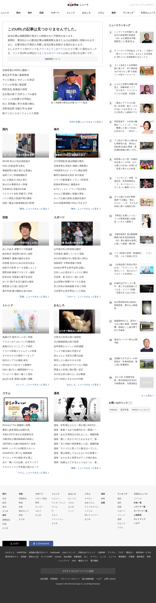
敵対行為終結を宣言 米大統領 (69, 175)
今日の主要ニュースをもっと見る (86, 122)
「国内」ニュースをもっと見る (33, 208)
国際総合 (6, 520)
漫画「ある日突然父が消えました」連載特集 (76, 434)
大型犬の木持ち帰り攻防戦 (67, 337)
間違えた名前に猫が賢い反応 (68, 369)
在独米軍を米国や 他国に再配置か (71, 165)
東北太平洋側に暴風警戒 (15, 75)
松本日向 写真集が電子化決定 (17, 277)
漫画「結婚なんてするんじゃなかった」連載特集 (77, 462)
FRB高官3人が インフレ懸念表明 (70, 170)
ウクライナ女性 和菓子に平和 (17, 193)
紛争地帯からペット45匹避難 (68, 346)
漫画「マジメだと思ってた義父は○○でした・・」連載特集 (77, 448)
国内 (18, 13)
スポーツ (55, 13)
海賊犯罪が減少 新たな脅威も (17, 170)
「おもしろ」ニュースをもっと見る (82, 384)
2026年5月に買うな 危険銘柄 (17, 453)
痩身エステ (83, 561)
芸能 (41, 13)
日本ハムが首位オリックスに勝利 (71, 272)
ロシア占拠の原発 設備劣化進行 (70, 198)
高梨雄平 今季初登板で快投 (68, 263)
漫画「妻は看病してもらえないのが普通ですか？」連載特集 (77, 453)
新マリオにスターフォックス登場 (20, 113)
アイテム (111, 552)
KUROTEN (21, 552)
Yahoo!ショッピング (141, 410)
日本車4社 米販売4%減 (14, 189)
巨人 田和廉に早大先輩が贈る (18, 103)
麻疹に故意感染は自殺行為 (15, 429)
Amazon (113, 410)
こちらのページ (50, 53)
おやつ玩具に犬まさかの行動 (68, 379)
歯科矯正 (140, 557)
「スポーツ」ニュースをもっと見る (82, 296)
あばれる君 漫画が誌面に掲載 (17, 379)
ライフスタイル (91, 507)
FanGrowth (55, 552)
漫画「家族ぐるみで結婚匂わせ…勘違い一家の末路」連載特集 (77, 429)
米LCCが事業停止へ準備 (14, 184)
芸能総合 (23, 498)
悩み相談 (67, 557)
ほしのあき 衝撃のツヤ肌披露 (17, 249)
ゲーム (55, 507)
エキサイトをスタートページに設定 (78, 571)
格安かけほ (33, 557)
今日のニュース (148, 13)
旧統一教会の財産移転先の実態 (18, 203)
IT (52, 511)
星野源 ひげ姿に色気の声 (15, 286)
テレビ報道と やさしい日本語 (18, 80)
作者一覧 (138, 503)
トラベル (88, 511)
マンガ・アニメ (58, 503)
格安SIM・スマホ (143, 552)
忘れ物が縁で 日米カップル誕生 (19, 94)
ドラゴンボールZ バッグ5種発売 (18, 341)
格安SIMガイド (11, 557)
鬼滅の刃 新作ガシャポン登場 (17, 337)
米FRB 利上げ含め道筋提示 (16, 161)
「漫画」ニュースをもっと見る (84, 468)
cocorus (58, 557)
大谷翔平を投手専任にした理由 (69, 291)
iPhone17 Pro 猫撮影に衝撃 (16, 425)
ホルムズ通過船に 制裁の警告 (69, 193)
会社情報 (44, 579)
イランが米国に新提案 (14, 84)
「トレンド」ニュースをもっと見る (31, 384)
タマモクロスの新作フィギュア (18, 355)
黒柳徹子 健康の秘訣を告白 (16, 258)
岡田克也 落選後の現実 (14, 89)
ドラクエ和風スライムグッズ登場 (19, 351)
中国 (4, 524)
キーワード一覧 (140, 511)
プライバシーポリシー (70, 579)
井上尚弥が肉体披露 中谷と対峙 (70, 286)
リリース (138, 498)
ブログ (121, 552)
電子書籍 (94, 561)
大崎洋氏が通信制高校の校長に (18, 439)
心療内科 (101, 552)
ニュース (5, 13)
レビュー (55, 498)
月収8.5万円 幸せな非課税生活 (17, 434)
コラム (101, 13)
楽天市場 (124, 410)
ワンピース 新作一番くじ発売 (17, 374)
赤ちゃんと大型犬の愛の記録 (68, 355)
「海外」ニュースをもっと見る (84, 208)
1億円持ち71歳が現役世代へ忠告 (19, 443)
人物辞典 (138, 515)
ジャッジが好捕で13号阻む (17, 99)
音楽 (21, 507)
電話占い (130, 552)
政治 (4, 507)
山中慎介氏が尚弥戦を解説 (67, 249)
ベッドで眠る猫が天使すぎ (67, 351)
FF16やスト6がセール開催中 (17, 365)
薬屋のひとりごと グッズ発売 (17, 346)
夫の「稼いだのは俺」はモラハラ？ (20, 462)
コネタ (71, 503)
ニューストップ (136, 5)
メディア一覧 (139, 507)
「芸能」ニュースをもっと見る (33, 296)
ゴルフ (38, 511)
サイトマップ (139, 519)
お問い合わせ (110, 579)
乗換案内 (122, 557)
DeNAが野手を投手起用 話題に (69, 267)
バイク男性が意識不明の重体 (17, 198)
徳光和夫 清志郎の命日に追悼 (17, 253)
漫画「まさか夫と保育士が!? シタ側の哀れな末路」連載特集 (77, 457)
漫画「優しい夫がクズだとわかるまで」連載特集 (77, 439)
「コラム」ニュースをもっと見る (32, 472)
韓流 (21, 515)
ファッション (57, 519)
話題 (103, 503)
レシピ (103, 557)
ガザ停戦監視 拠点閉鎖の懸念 (69, 161)
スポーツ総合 (41, 498)
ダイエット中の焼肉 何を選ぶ (17, 457)
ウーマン (94, 557)
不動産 (131, 557)
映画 (21, 503)
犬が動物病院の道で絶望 (66, 341)
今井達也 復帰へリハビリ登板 (69, 253)
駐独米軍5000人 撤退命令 (67, 184)
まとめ (5, 511)
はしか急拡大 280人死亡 (14, 179)
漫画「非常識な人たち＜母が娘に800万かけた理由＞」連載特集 (77, 425)
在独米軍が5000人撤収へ (15, 70)
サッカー (39, 507)
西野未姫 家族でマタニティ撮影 (18, 272)
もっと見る (147, 395)
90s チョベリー (91, 515)
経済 (4, 503)
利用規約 (54, 579)
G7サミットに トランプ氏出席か (70, 189)
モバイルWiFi (46, 557)
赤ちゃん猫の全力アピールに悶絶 (71, 365)
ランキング (128, 13)
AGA (74, 561)
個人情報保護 (88, 579)
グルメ (55, 515)
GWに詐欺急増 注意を (13, 165)
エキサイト (150, 5)
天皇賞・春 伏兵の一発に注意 (69, 277)
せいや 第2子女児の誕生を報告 (18, 281)
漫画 (113, 13)
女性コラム (89, 503)
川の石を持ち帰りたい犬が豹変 (69, 374)
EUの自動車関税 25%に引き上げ (70, 203)
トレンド (70, 13)
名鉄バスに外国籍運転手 (14, 175)
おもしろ (86, 13)
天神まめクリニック (86, 552)
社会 (4, 498)
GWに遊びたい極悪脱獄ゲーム (17, 369)
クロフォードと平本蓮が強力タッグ (20, 467)
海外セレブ (24, 511)
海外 (30, 13)
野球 (37, 503)
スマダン (88, 498)
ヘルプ (137, 523)
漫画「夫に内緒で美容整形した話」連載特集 (76, 443)
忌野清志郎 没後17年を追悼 (17, 108)
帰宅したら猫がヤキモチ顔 (67, 360)
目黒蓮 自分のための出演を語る (18, 263)
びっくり (72, 498)
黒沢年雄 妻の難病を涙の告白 (17, 291)
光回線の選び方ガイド (38, 552)
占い (86, 557)
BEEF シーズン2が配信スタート (18, 448)
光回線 (23, 557)
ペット (71, 511)
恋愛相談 (77, 557)
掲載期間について (53, 59)
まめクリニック (69, 552)
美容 (149, 557)
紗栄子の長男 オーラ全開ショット (19, 267)
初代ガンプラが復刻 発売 (15, 360)
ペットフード (63, 561)
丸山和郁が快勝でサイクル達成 (69, 281)
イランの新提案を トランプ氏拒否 (71, 179)
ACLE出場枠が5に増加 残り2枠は (71, 258)
